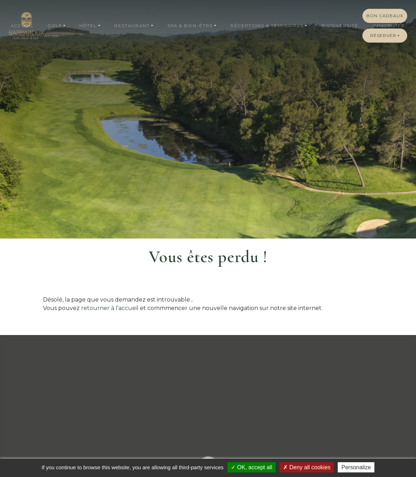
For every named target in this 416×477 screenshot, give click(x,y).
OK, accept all (251, 467)
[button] (56, 26)
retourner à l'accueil (110, 308)
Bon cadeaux (384, 15)
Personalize (356, 467)
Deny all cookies (306, 467)
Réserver (383, 35)
